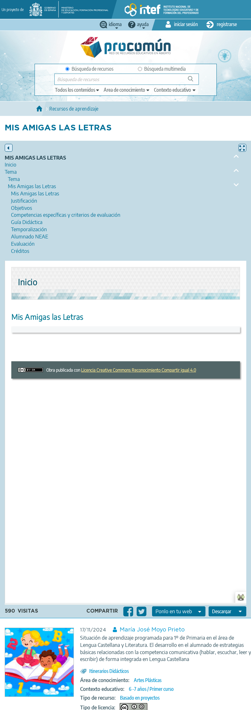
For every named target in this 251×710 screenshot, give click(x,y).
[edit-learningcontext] (175, 90)
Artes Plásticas (147, 680)
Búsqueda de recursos (89, 69)
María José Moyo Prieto (152, 629)
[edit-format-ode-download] (227, 611)
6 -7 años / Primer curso (151, 689)
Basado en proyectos (140, 698)
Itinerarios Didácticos (109, 671)
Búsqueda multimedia (162, 69)
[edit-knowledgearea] (127, 90)
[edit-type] (77, 90)
